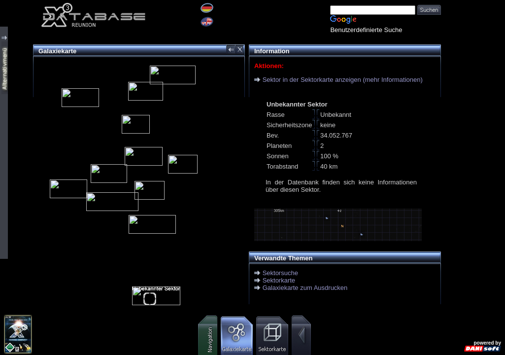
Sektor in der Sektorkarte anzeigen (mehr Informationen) (343, 79)
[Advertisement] (473, 148)
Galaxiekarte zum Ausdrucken (305, 287)
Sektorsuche (280, 273)
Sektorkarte (279, 280)
